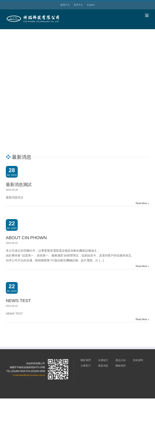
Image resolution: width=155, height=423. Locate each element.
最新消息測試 (19, 184)
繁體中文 (65, 5)
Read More (141, 203)
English (91, 5)
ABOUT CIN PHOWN (26, 237)
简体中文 (78, 5)
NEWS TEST (18, 300)
